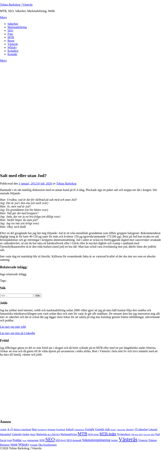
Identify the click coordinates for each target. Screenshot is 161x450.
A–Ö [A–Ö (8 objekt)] (10, 429)
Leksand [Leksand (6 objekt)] (153, 429)
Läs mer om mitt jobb (13, 326)
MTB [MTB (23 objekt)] (82, 433)
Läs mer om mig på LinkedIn (17, 333)
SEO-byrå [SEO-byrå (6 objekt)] (60, 440)
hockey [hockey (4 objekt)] (113, 430)
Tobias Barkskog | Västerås (16, 4)
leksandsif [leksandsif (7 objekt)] (5, 434)
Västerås (12, 44)
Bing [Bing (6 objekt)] (34, 429)
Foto (10, 33)
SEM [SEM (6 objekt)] (42, 440)
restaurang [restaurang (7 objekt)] (33, 440)
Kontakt (12, 54)
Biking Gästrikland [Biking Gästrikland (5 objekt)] (22, 429)
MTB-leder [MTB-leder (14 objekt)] (108, 434)
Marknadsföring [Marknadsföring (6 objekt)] (69, 434)
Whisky (12, 47)
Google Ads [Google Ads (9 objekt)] (102, 429)
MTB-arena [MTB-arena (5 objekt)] (93, 434)
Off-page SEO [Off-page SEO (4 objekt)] (137, 434)
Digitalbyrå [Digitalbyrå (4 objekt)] (42, 430)
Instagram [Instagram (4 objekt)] (121, 430)
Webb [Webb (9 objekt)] (14, 444)
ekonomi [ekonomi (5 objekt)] (51, 429)
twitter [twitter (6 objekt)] (114, 440)
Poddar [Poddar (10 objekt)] (17, 440)
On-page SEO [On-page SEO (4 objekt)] (148, 434)
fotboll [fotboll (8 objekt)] (69, 429)
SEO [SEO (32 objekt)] (50, 439)
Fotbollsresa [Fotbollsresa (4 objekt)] (79, 430)
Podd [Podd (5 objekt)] (9, 440)
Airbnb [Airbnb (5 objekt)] (3, 429)
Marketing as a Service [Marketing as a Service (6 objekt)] (48, 434)
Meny (3, 17)
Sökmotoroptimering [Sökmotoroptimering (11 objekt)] (96, 440)
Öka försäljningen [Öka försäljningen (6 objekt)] (47, 444)
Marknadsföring (17, 27)
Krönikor (13, 50)
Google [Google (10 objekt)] (89, 429)
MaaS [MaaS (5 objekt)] (33, 434)
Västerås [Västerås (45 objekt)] (127, 439)
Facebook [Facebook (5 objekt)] (60, 429)
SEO (10, 30)
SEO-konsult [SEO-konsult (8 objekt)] (73, 440)
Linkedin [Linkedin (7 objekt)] (17, 434)
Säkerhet (12, 23)
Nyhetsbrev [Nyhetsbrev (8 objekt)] (124, 434)
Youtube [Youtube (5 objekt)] (34, 445)
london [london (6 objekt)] (26, 434)
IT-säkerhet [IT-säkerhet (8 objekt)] (141, 429)
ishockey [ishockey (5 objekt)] (130, 429)
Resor (10, 40)
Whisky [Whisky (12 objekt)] (23, 444)
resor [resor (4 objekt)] (24, 440)
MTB (10, 37)
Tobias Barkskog (66, 183)
